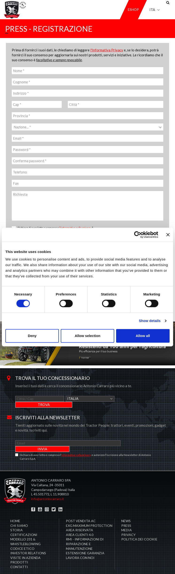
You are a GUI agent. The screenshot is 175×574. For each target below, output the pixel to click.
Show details (150, 321)
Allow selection (87, 336)
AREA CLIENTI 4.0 (79, 523)
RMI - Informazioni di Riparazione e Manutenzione (85, 532)
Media (126, 518)
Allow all (143, 336)
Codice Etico (22, 537)
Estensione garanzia (85, 541)
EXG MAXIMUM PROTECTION (89, 514)
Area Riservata (79, 518)
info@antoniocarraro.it (47, 487)
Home (15, 509)
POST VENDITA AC (81, 509)
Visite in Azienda (25, 546)
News (126, 509)
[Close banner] (168, 234)
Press (126, 514)
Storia (16, 518)
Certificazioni (23, 523)
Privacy (128, 523)
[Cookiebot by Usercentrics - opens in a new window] (137, 234)
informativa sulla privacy (76, 443)
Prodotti (19, 550)
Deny (32, 336)
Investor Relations (28, 541)
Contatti (19, 555)
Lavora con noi (80, 546)
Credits (164, 564)
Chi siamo (19, 514)
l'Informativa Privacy (106, 50)
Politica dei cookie (139, 527)
